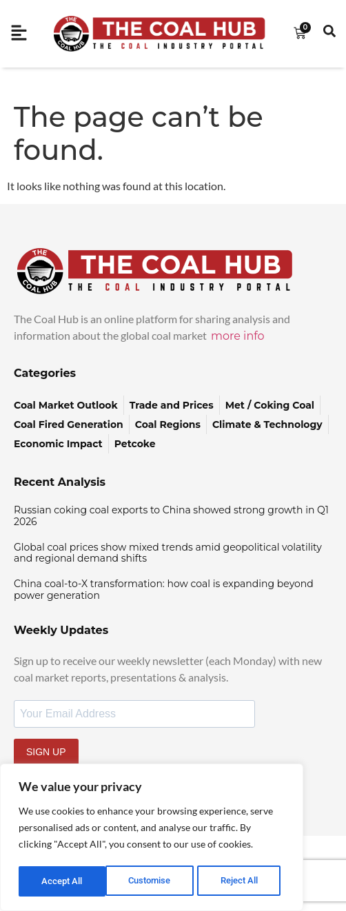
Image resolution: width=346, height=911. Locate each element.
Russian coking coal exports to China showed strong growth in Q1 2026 (171, 516)
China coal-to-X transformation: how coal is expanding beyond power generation (164, 589)
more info (238, 335)
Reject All (153, 881)
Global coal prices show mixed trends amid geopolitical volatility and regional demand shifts (168, 553)
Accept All (243, 881)
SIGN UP (46, 751)
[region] (151, 838)
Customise (62, 881)
